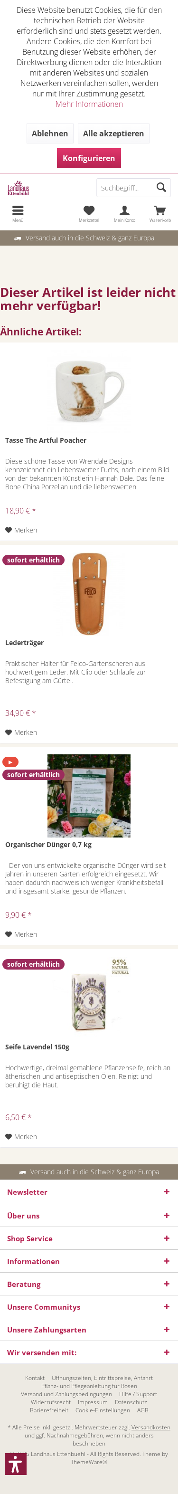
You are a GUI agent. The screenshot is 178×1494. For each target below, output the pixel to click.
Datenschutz (131, 1402)
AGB (143, 1410)
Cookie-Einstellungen (102, 1410)
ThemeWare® (89, 1462)
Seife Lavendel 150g (37, 1046)
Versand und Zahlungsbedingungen (66, 1394)
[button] (16, 1464)
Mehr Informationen (89, 104)
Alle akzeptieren (113, 133)
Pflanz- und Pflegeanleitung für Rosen (89, 1386)
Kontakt (35, 1378)
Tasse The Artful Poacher (45, 440)
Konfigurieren (89, 158)
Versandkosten (150, 1427)
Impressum (93, 1402)
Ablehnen (50, 133)
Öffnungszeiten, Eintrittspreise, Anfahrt (102, 1378)
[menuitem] (18, 213)
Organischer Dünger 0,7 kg (48, 844)
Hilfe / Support (138, 1394)
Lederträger (24, 642)
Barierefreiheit (49, 1410)
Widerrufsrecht (51, 1402)
